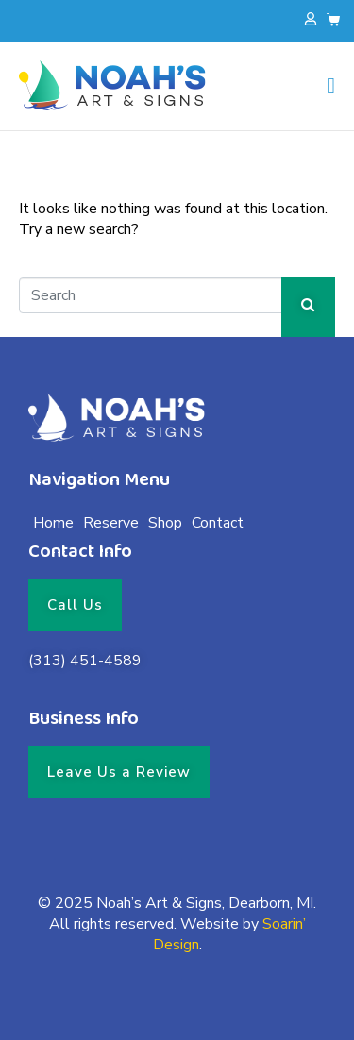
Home (53, 522)
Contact (218, 522)
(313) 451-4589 (85, 660)
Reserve (111, 522)
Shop (165, 522)
